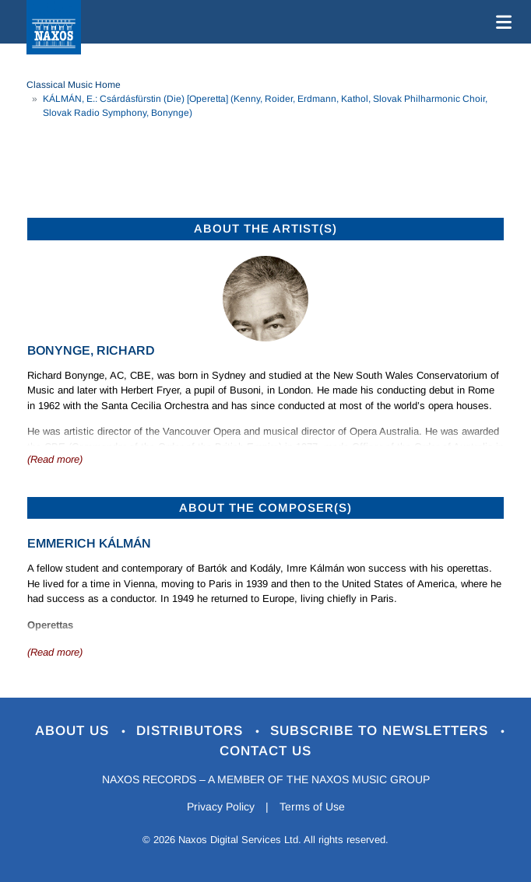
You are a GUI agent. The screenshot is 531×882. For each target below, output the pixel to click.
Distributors (192, 730)
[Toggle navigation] (500, 21)
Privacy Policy (221, 806)
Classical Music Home (73, 84)
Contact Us (265, 751)
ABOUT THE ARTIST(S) (265, 228)
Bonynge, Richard (91, 350)
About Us (74, 730)
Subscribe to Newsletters (381, 730)
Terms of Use (312, 806)
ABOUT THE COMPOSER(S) (265, 507)
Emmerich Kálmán (89, 543)
